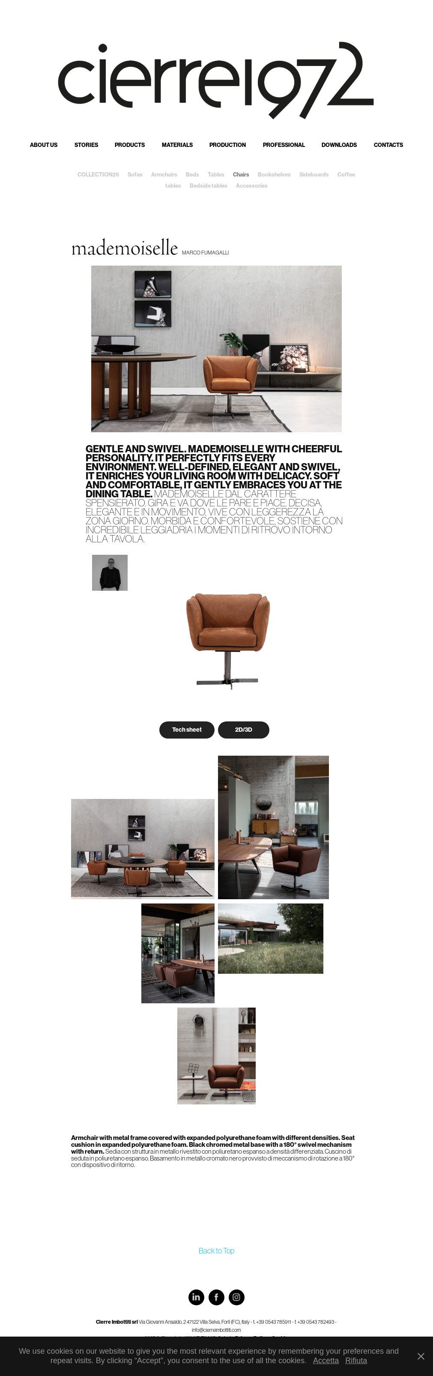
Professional (284, 145)
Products (130, 145)
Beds (192, 174)
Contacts (388, 145)
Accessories (252, 185)
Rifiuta (356, 1360)
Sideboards (314, 174)
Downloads (339, 145)
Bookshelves (274, 174)
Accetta (326, 1360)
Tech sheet (187, 729)
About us (43, 145)
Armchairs (164, 174)
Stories (86, 145)
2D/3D (243, 729)
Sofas (135, 174)
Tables (216, 174)
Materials (177, 145)
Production (227, 145)
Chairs (241, 174)
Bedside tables (208, 185)
